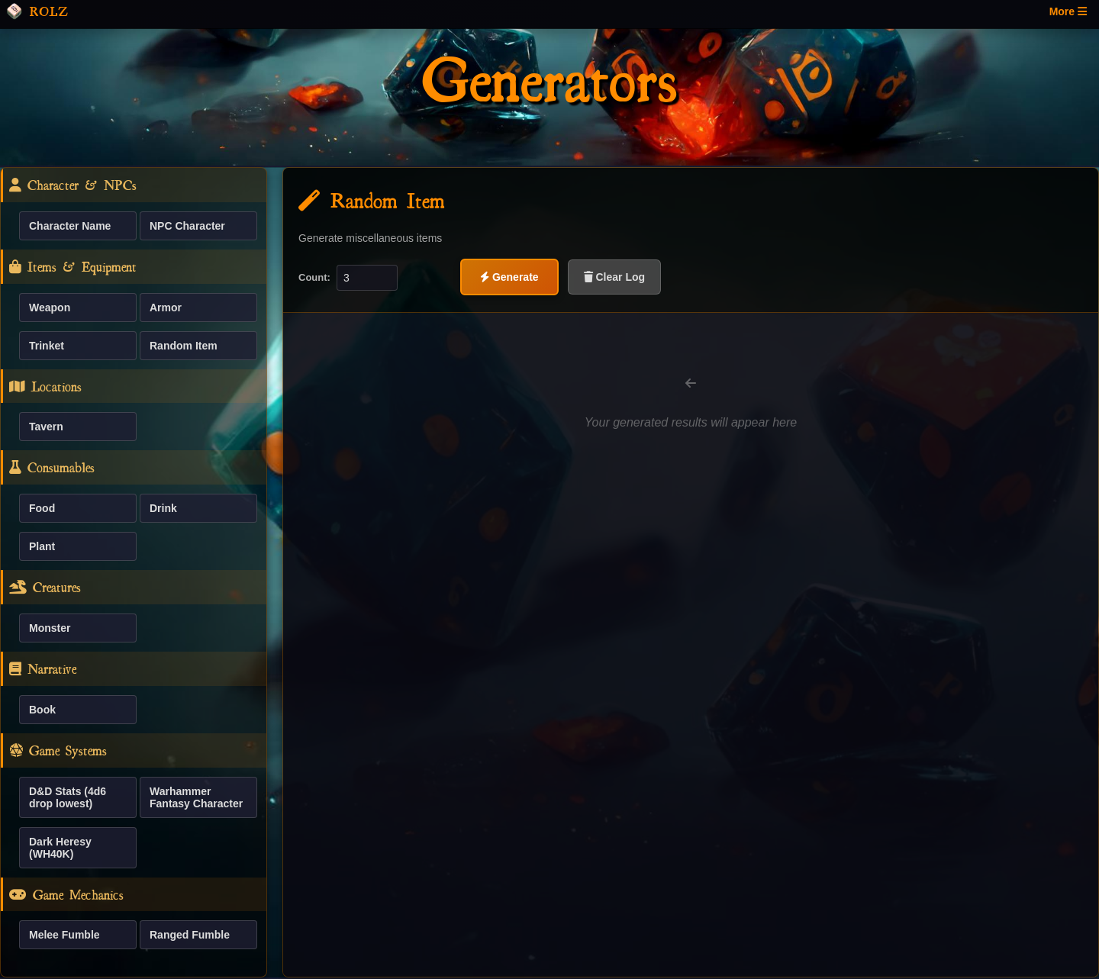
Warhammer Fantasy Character (196, 797)
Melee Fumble (64, 935)
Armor (166, 307)
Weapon (49, 307)
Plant (42, 546)
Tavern (46, 426)
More (1068, 11)
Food (42, 508)
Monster (49, 628)
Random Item (184, 346)
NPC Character (187, 226)
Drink (163, 508)
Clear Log (614, 277)
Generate (509, 277)
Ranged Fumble (190, 935)
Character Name (70, 226)
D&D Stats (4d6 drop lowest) (67, 797)
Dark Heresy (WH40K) (60, 848)
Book (42, 710)
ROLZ (37, 11)
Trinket (46, 346)
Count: (314, 277)
